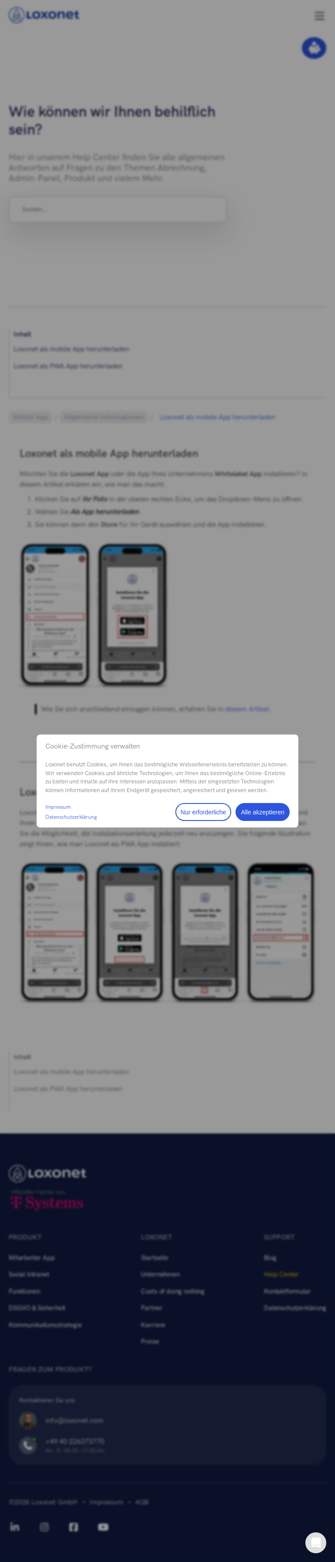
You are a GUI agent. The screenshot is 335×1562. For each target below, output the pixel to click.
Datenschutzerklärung (71, 817)
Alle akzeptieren (262, 812)
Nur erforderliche (203, 812)
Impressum (58, 807)
